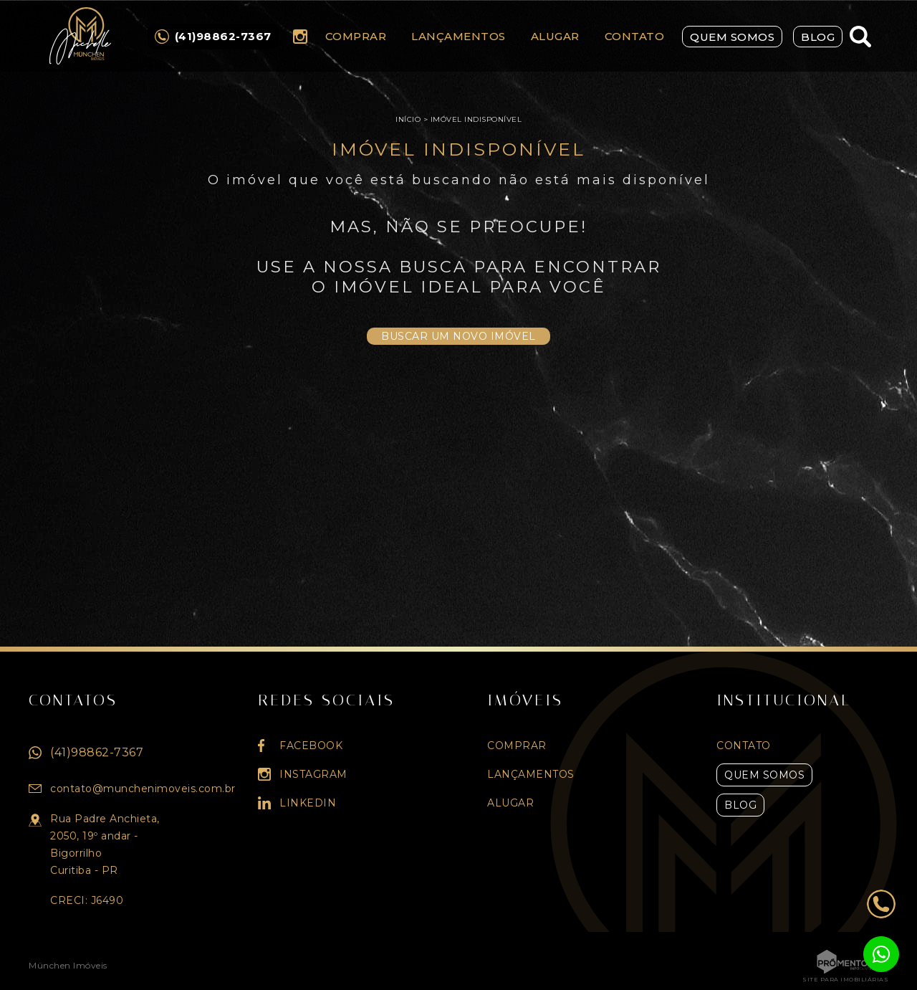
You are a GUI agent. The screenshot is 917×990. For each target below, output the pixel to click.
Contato (635, 36)
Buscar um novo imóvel (458, 336)
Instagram (300, 36)
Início (408, 119)
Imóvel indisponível (476, 119)
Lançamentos (458, 36)
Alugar (555, 36)
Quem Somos (732, 37)
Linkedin (307, 802)
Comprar (356, 36)
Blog (818, 37)
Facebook (310, 745)
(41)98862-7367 (96, 752)
